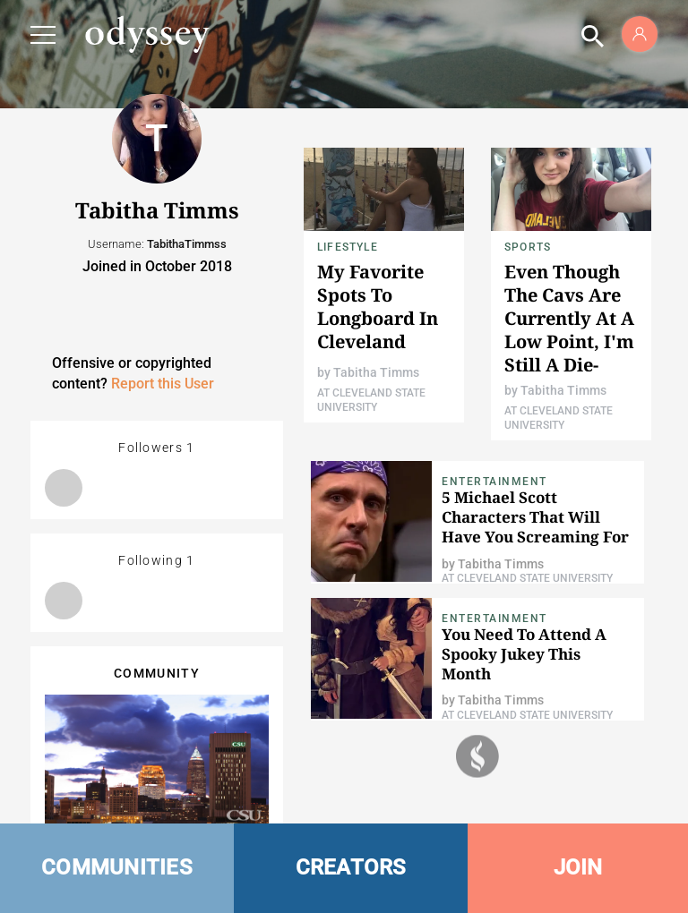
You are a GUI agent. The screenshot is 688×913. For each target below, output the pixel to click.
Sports (527, 247)
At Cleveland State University (527, 578)
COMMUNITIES (117, 867)
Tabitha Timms (376, 372)
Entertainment (494, 481)
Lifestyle (347, 247)
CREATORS (351, 867)
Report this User (162, 383)
